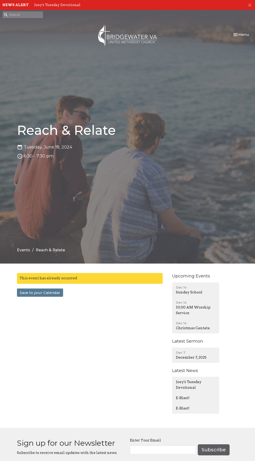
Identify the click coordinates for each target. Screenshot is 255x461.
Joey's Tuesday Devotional (57, 5)
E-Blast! (183, 398)
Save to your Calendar (40, 292)
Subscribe (214, 450)
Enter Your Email (145, 440)
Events (23, 250)
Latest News (185, 370)
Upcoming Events (191, 276)
